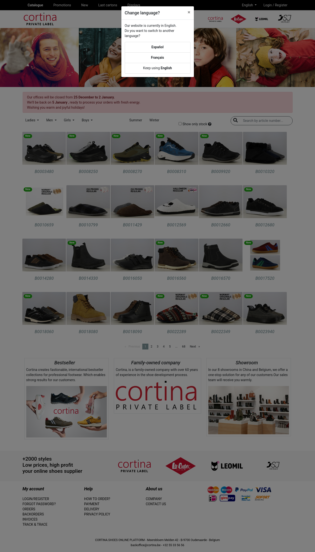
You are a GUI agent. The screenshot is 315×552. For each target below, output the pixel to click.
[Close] (189, 12)
